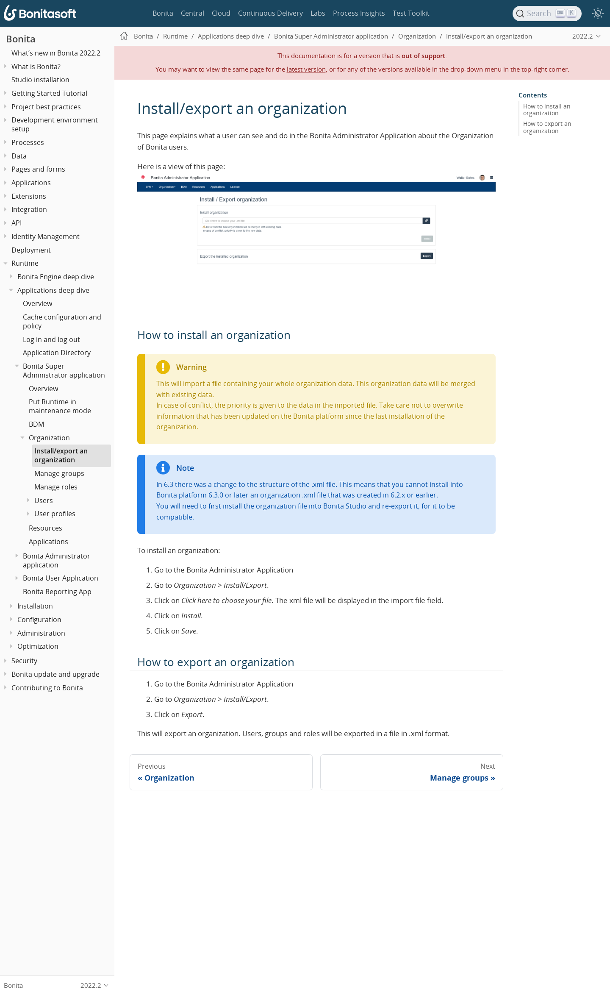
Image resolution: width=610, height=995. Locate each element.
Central (192, 13)
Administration (41, 633)
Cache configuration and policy (62, 321)
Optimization (37, 646)
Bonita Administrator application (56, 560)
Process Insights (359, 13)
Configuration (39, 619)
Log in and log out (51, 339)
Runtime (25, 263)
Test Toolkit (411, 13)
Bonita (162, 13)
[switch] (597, 13)
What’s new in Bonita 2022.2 (55, 53)
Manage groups (59, 473)
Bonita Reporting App (57, 591)
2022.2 (582, 36)
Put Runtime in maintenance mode (60, 406)
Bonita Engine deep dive (55, 276)
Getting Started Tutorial (49, 93)
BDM (36, 424)
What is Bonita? (36, 66)
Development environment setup (54, 124)
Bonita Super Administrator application (64, 370)
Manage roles (56, 487)
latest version (306, 69)
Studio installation (40, 79)
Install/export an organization (61, 455)
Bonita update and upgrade (55, 674)
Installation (35, 606)
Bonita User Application (60, 578)
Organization (49, 437)
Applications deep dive (53, 290)
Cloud (221, 13)
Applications (31, 182)
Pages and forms (38, 169)
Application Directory (57, 352)
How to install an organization (547, 110)
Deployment (31, 250)
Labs (318, 13)
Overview (37, 303)
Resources (45, 528)
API (16, 223)
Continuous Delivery (270, 13)
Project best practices (46, 106)
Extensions (28, 196)
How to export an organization (547, 127)
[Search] (547, 13)
